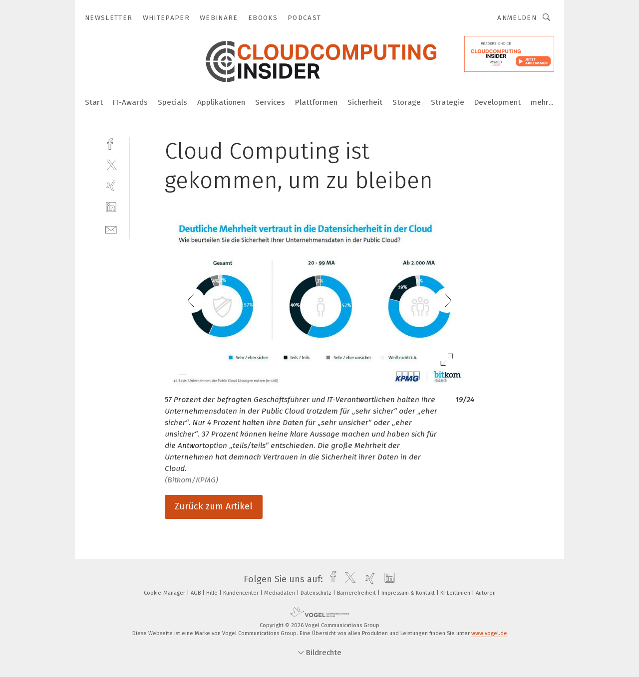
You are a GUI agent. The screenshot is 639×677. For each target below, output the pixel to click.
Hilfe (212, 593)
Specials (172, 102)
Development (497, 102)
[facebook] (111, 143)
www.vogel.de (489, 633)
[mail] (111, 229)
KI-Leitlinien (456, 593)
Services (270, 102)
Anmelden (517, 17)
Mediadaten (280, 593)
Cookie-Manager (165, 593)
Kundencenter (241, 593)
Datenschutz (317, 593)
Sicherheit (364, 102)
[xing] (111, 186)
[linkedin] (111, 207)
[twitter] (111, 164)
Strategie (447, 102)
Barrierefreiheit (357, 593)
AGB (196, 593)
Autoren (486, 593)
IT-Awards (130, 102)
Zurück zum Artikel (214, 506)
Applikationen (221, 102)
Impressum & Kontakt (408, 593)
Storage (406, 102)
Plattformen (316, 102)
